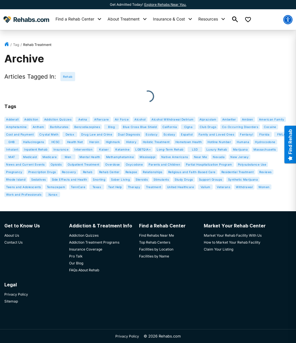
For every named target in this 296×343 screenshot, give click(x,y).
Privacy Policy (127, 336)
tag (16, 44)
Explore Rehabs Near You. (165, 4)
